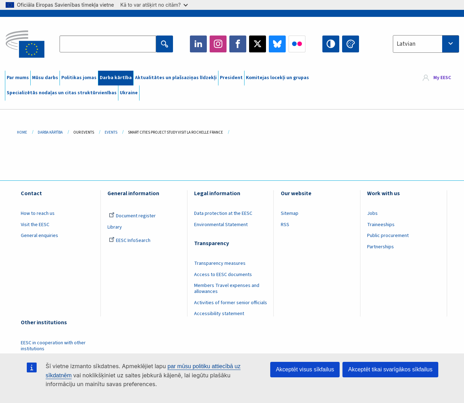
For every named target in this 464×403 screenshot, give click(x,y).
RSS (285, 224)
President (231, 77)
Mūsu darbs (45, 77)
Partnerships (380, 246)
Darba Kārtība (50, 132)
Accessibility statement (219, 313)
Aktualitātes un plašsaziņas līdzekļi (176, 77)
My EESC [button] (442, 78)
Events (111, 132)
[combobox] (426, 44)
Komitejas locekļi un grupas (277, 77)
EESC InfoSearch (129, 240)
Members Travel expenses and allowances (226, 288)
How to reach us (38, 213)
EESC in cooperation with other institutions (53, 345)
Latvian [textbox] (406, 44)
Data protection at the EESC (223, 213)
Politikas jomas (79, 77)
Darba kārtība (116, 77)
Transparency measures (220, 263)
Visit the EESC (35, 224)
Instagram (218, 44)
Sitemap (289, 213)
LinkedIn (198, 44)
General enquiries (39, 235)
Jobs (372, 213)
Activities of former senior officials (230, 302)
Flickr (297, 44)
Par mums (18, 77)
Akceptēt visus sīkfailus (305, 369)
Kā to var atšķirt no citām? (154, 5)
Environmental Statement (221, 224)
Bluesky (277, 44)
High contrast (330, 44)
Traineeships (381, 224)
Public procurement (388, 235)
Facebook (237, 44)
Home (22, 132)
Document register (132, 215)
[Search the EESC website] (108, 44)
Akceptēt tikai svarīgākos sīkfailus (390, 369)
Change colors (350, 44)
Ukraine (129, 92)
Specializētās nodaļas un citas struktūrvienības (62, 92)
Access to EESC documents (223, 274)
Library (114, 227)
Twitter (257, 44)
